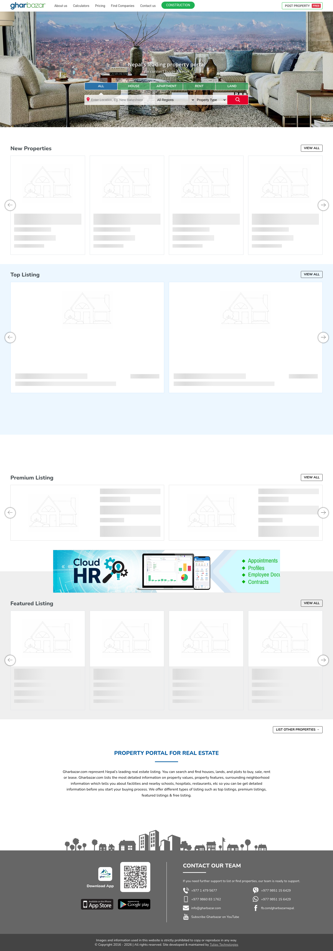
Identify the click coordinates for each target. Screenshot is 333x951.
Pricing (100, 5)
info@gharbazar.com (206, 908)
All (101, 86)
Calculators (81, 5)
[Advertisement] (166, 125)
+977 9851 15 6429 (272, 890)
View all (312, 148)
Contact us (148, 5)
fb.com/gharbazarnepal (277, 908)
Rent (199, 86)
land (232, 86)
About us (60, 5)
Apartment (167, 86)
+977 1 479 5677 (200, 890)
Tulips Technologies (224, 944)
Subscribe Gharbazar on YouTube (215, 917)
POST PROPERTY (303, 6)
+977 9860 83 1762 (206, 899)
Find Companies (122, 5)
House (133, 86)
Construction (178, 5)
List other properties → (298, 729)
